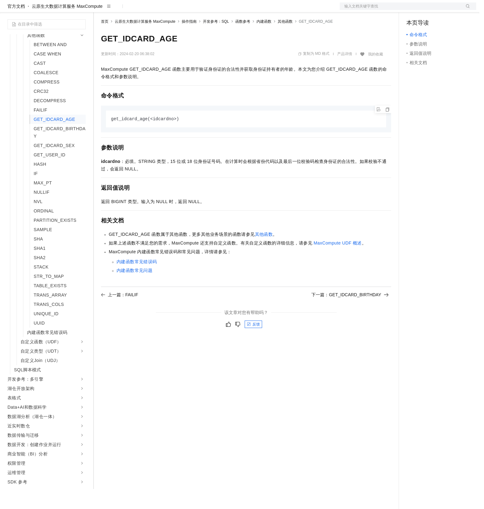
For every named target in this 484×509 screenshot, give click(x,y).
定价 (134, 9)
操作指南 (189, 41)
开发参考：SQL (216, 41)
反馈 (253, 344)
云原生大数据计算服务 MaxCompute (67, 26)
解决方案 (100, 9)
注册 (443, 10)
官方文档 (16, 26)
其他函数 (285, 41)
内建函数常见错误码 (137, 281)
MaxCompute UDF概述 (338, 263)
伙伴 (169, 9)
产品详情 (344, 74)
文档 (400, 10)
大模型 (63, 9)
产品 (81, 9)
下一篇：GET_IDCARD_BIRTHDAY (350, 314)
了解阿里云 (205, 9)
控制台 (428, 10)
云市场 (151, 9)
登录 (466, 10)
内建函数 (263, 41)
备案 (413, 10)
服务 (184, 9)
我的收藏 (375, 74)
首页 (104, 41)
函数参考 (242, 41)
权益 (119, 9)
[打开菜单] (10, 10)
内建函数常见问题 (134, 290)
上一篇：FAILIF (119, 314)
